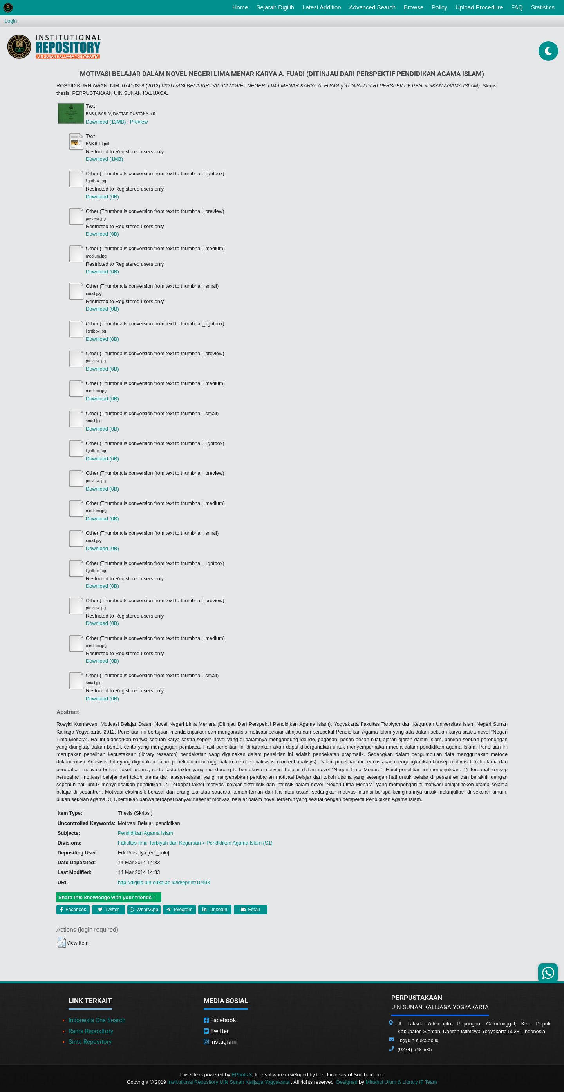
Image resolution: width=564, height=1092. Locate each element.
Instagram (220, 1041)
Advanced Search (372, 7)
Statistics (543, 7)
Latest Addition (321, 7)
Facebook (73, 909)
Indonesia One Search (97, 1020)
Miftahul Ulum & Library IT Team (401, 1082)
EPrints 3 (241, 1074)
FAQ (517, 7)
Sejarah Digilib (275, 7)
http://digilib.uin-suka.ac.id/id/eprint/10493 (164, 882)
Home (241, 7)
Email (250, 909)
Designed (347, 1082)
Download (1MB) (104, 159)
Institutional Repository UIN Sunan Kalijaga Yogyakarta (229, 1082)
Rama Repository (91, 1031)
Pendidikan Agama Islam (145, 833)
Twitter (108, 909)
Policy (439, 7)
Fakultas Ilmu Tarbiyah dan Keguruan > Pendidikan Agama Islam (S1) (195, 843)
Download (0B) (102, 197)
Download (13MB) (106, 122)
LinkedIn (214, 909)
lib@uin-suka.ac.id (418, 1040)
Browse (413, 7)
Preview (139, 122)
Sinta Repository (90, 1041)
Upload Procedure (479, 7)
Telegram (179, 909)
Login (11, 21)
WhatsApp (144, 909)
